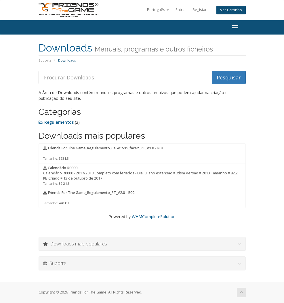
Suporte (45, 60)
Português (158, 9)
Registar (199, 9)
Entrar (181, 9)
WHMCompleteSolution (154, 216)
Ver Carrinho (231, 9)
